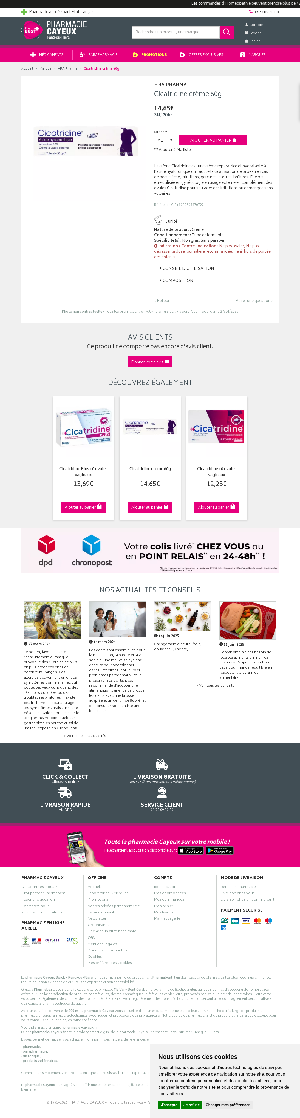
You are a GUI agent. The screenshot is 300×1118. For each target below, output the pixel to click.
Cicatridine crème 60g (150, 471)
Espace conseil (101, 893)
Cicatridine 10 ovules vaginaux (216, 474)
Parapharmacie (98, 57)
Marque (45, 71)
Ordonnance (99, 906)
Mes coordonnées (170, 874)
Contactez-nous (35, 887)
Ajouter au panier (213, 142)
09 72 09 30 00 (250, 773)
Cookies (95, 937)
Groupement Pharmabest (43, 874)
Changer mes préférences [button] (228, 1105)
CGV (91, 918)
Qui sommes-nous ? (39, 867)
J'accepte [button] (169, 1105)
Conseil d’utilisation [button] (186, 271)
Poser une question (38, 880)
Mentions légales (102, 925)
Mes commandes (169, 880)
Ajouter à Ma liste (172, 152)
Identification (165, 867)
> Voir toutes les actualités (85, 738)
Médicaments (46, 57)
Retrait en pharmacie (238, 867)
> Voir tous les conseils (215, 688)
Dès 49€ (117, 775)
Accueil (27, 71)
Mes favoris (164, 893)
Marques (253, 57)
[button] (165, 142)
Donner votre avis (150, 364)
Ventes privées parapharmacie (114, 887)
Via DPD (183, 773)
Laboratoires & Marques (108, 874)
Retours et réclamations (42, 893)
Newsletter (97, 899)
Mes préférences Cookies (110, 944)
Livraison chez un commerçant (247, 880)
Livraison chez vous (238, 874)
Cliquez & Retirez (50, 773)
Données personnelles (108, 931)
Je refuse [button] (191, 1105)
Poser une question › (254, 303)
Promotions (150, 57)
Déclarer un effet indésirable (112, 912)
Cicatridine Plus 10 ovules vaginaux (83, 474)
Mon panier (163, 887)
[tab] (213, 270)
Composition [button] (176, 283)
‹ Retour (161, 302)
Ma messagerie (167, 899)
